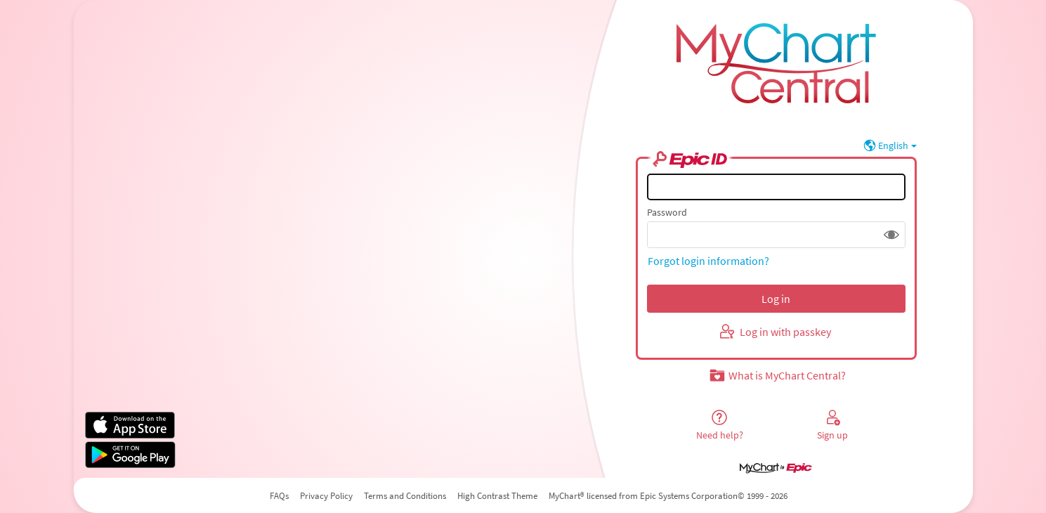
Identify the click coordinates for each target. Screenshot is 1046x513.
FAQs (279, 496)
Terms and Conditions (405, 496)
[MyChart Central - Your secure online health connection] (776, 57)
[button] (891, 234)
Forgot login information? (708, 261)
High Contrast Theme (497, 496)
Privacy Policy (326, 496)
